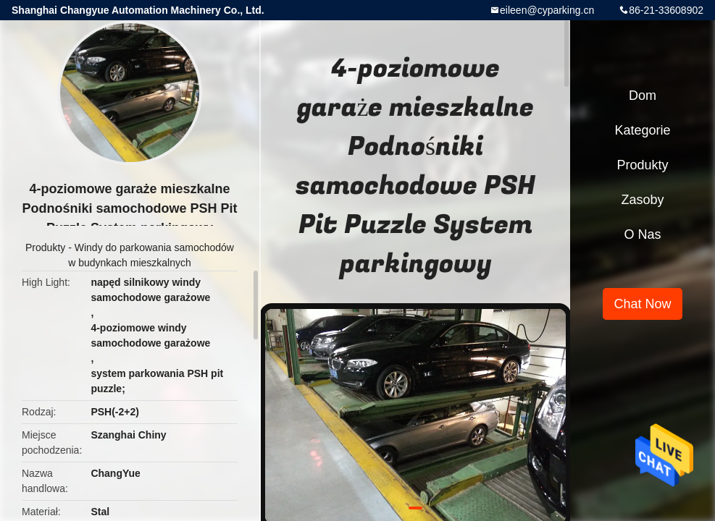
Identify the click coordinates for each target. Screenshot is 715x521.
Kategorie (642, 130)
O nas (642, 234)
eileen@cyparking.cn (547, 10)
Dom (642, 95)
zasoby (642, 199)
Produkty (45, 247)
